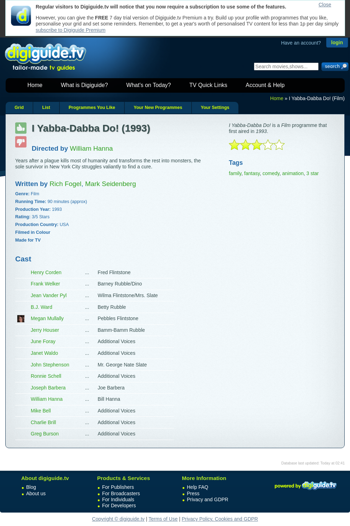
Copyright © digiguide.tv (118, 519)
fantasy (252, 173)
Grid (19, 107)
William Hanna (47, 399)
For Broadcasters (121, 493)
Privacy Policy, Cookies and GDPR (220, 519)
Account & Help (265, 85)
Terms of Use (163, 519)
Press (193, 493)
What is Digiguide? (84, 85)
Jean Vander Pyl (49, 295)
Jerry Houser (45, 330)
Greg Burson (45, 434)
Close (325, 4)
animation (293, 173)
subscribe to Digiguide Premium (71, 30)
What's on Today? (148, 85)
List (46, 107)
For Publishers (118, 487)
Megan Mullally (47, 318)
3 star (312, 173)
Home (35, 85)
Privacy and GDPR (207, 499)
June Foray (43, 341)
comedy (270, 173)
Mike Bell (41, 411)
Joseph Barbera (48, 388)
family (235, 173)
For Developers (119, 505)
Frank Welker (45, 284)
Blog (31, 487)
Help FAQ (197, 487)
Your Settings (215, 107)
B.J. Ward (41, 307)
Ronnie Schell (46, 376)
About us (36, 493)
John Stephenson (50, 365)
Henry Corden (46, 272)
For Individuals (118, 499)
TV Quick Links (208, 85)
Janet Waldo (44, 353)
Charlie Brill (43, 422)
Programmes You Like (92, 107)
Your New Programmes (158, 107)
